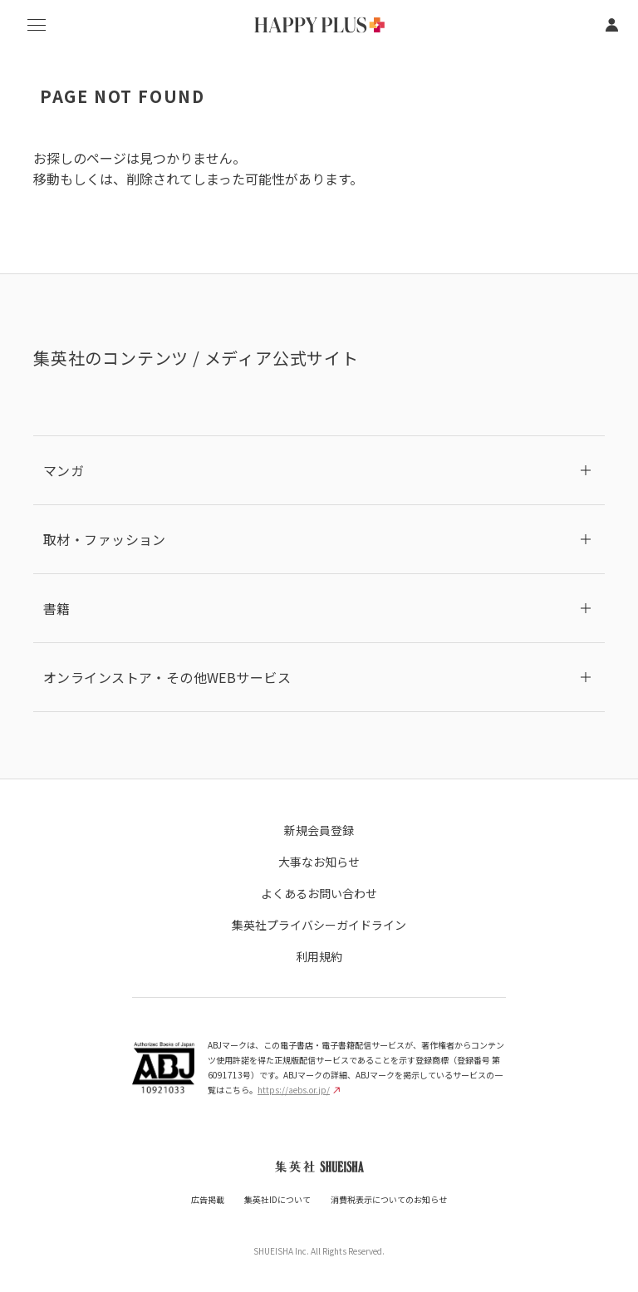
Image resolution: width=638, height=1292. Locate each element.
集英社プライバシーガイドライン (319, 924)
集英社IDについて (277, 1199)
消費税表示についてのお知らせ (389, 1199)
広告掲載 (207, 1199)
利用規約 (319, 956)
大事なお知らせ (319, 861)
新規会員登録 (319, 830)
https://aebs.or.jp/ (299, 1089)
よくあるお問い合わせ (319, 893)
